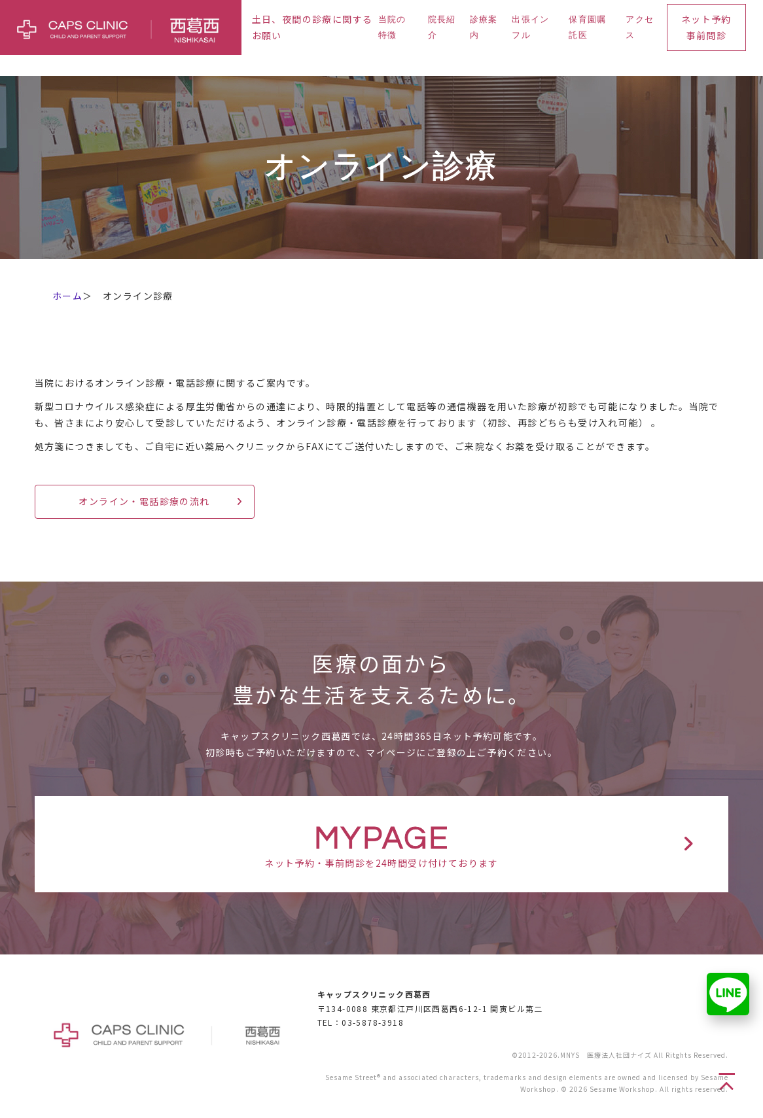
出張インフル (530, 27)
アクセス (640, 27)
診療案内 (484, 27)
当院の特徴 (392, 27)
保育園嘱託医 (587, 27)
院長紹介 (442, 27)
